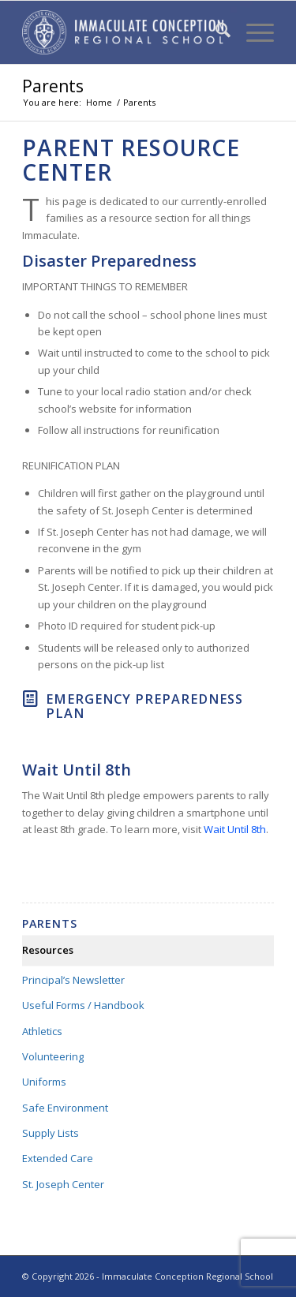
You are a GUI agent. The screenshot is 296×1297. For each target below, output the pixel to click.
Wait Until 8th (235, 829)
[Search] (215, 32)
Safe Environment (65, 1108)
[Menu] (252, 32)
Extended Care (57, 1158)
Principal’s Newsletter (73, 980)
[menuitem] (215, 32)
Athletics (42, 1031)
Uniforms (44, 1082)
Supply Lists (50, 1133)
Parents (53, 86)
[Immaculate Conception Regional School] (122, 32)
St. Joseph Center (63, 1184)
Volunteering (53, 1056)
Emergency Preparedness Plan (144, 706)
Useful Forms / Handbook (83, 1005)
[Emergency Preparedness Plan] (30, 699)
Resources (47, 950)
